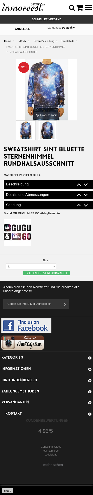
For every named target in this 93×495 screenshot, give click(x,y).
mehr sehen (53, 465)
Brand (32, 213)
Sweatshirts (67, 41)
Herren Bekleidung (43, 41)
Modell (8, 175)
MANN (22, 41)
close (7, 490)
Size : (46, 260)
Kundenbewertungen (47, 420)
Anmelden (22, 29)
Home (7, 41)
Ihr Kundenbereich (19, 380)
